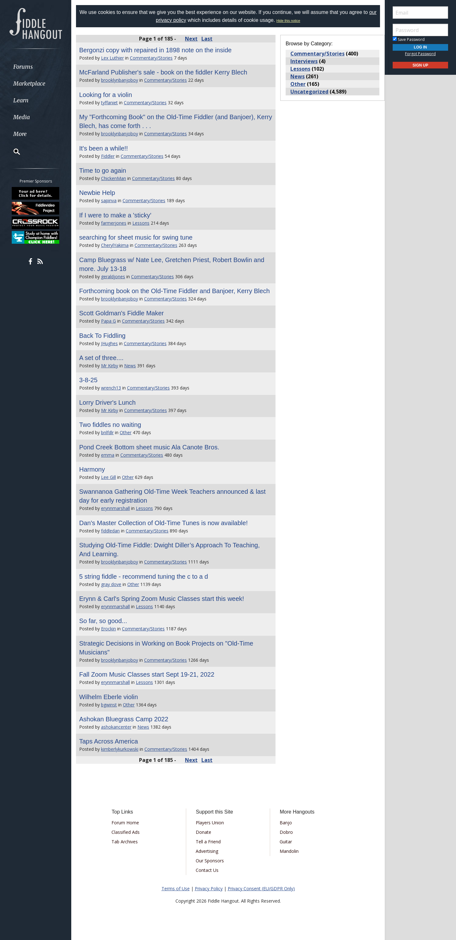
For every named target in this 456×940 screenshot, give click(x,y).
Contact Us (207, 870)
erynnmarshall (115, 508)
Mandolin (289, 851)
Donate (203, 832)
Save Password (409, 39)
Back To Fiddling (102, 335)
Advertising (207, 851)
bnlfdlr (107, 432)
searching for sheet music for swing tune (136, 237)
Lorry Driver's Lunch (107, 402)
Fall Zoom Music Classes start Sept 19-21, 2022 (146, 674)
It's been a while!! (103, 148)
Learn (20, 100)
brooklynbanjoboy (119, 80)
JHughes (109, 343)
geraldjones (113, 277)
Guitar (286, 842)
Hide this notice (288, 21)
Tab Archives (124, 842)
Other (125, 432)
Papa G (108, 321)
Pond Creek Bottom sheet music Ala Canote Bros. (149, 447)
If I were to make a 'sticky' (115, 215)
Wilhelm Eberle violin (108, 696)
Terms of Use (176, 888)
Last (206, 38)
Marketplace (29, 83)
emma (107, 455)
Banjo (286, 823)
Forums (23, 66)
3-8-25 (88, 380)
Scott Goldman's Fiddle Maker (121, 313)
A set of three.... (101, 357)
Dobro (286, 832)
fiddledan (110, 531)
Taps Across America (108, 741)
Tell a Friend (208, 842)
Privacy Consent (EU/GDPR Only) (261, 888)
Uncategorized (309, 91)
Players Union (210, 823)
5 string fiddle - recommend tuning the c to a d (143, 576)
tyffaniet (109, 103)
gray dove (111, 584)
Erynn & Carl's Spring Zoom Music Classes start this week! (161, 598)
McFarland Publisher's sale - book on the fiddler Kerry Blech (163, 72)
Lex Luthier (112, 58)
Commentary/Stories (151, 58)
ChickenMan (113, 178)
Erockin (108, 629)
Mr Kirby (109, 366)
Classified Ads (125, 832)
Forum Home (125, 823)
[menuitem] (35, 66)
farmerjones (113, 223)
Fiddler (108, 156)
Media (21, 117)
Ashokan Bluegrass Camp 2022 (123, 719)
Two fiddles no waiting (110, 424)
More (20, 134)
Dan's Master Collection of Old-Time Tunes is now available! (163, 522)
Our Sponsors (210, 861)
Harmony (92, 469)
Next (191, 38)
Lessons (140, 223)
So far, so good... (103, 620)
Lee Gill (108, 477)
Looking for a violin (105, 94)
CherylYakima (115, 245)
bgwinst (109, 705)
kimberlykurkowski (119, 749)
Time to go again (102, 170)
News (130, 366)
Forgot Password (420, 53)
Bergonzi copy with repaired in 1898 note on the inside (155, 50)
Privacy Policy (209, 888)
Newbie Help (97, 192)
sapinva (109, 200)
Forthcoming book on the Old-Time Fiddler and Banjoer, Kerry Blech (174, 290)
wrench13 (111, 388)
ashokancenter (116, 727)
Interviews (304, 61)
